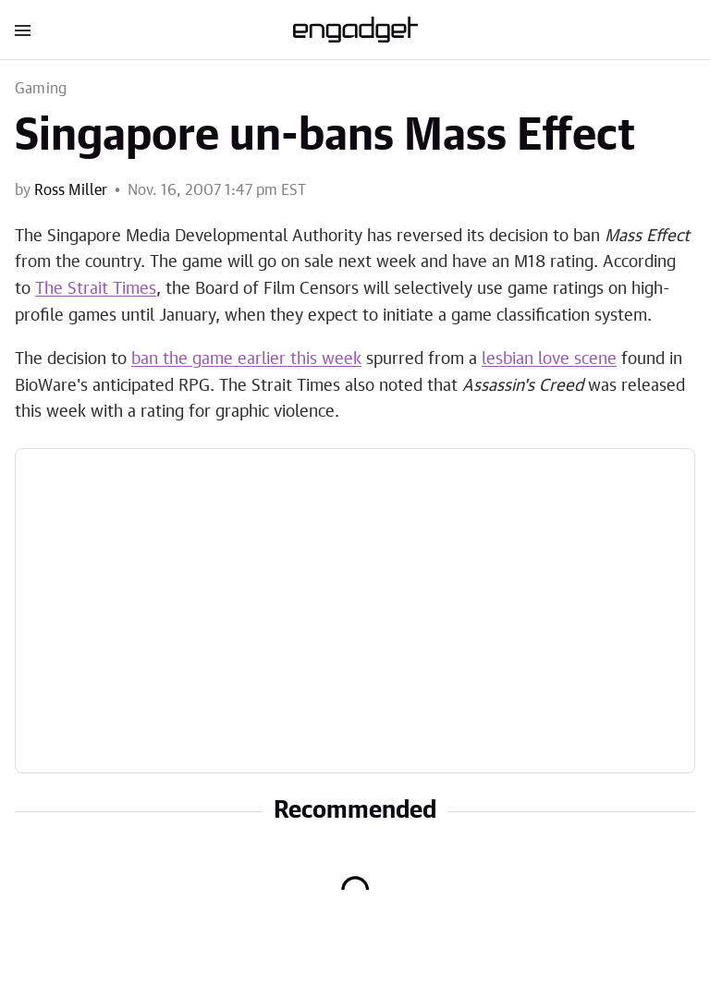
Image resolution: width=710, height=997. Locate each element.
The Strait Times (95, 289)
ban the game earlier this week (246, 359)
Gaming (41, 88)
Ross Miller (70, 190)
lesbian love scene (549, 359)
